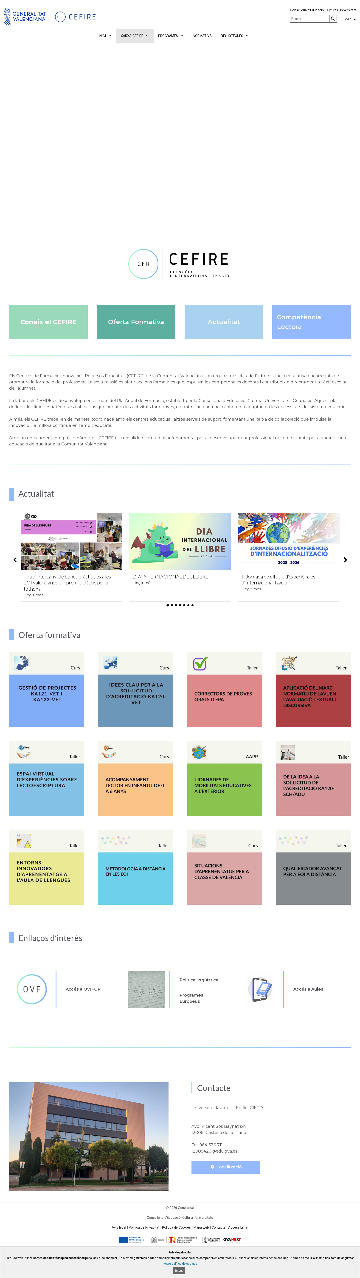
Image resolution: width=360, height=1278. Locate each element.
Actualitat (224, 322)
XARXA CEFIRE (137, 36)
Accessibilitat (238, 1227)
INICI (107, 36)
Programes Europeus (191, 998)
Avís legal (119, 1227)
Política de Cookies (176, 1227)
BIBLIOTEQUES (237, 36)
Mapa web (201, 1227)
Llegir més (33, 595)
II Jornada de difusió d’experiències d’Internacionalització (278, 579)
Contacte (218, 1227)
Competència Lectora (299, 322)
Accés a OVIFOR (83, 989)
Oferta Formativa (136, 322)
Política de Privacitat (144, 1227)
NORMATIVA (202, 36)
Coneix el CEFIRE (48, 322)
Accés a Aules (308, 989)
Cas (354, 19)
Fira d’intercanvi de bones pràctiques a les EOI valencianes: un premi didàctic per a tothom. (67, 582)
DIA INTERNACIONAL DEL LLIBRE (171, 576)
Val (347, 19)
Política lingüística (199, 980)
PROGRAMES (173, 36)
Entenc (178, 1270)
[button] (259, 36)
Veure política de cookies (180, 1263)
